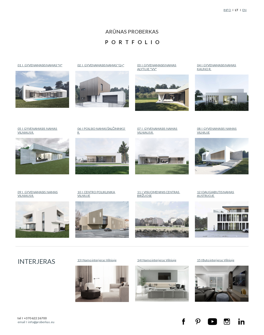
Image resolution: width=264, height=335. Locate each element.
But (204, 260)
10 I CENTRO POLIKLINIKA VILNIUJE (96, 194)
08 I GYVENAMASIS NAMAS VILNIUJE (217, 130)
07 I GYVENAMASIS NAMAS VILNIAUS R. (157, 130)
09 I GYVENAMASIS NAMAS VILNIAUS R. (38, 194)
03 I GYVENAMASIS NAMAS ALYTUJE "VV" (157, 67)
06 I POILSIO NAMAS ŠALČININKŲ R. (101, 130)
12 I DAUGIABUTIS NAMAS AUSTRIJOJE (215, 194)
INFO (227, 10)
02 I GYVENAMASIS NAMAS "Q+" (100, 65)
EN (244, 10)
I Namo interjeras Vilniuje (158, 260)
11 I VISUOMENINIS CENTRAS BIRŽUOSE (158, 194)
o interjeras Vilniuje (220, 260)
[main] (212, 10)
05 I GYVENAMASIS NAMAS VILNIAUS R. (37, 130)
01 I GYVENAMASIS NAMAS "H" (40, 65)
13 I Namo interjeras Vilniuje (97, 260)
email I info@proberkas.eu (36, 322)
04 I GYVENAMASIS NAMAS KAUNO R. (216, 67)
